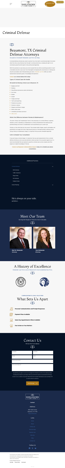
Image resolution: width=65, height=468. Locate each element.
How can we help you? (16, 364)
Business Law (32, 432)
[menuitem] (32, 166)
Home (32, 421)
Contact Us (32, 441)
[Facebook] (29, 448)
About (32, 424)
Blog (32, 438)
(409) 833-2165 (50, 4)
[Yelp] (32, 448)
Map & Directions (32, 414)
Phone (13, 356)
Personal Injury (32, 429)
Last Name (35, 351)
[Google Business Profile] (35, 448)
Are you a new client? (16, 360)
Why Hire (32, 435)
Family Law (32, 427)
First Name (14, 351)
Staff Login (32, 466)
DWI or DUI (14, 114)
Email (34, 356)
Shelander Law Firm (39, 72)
